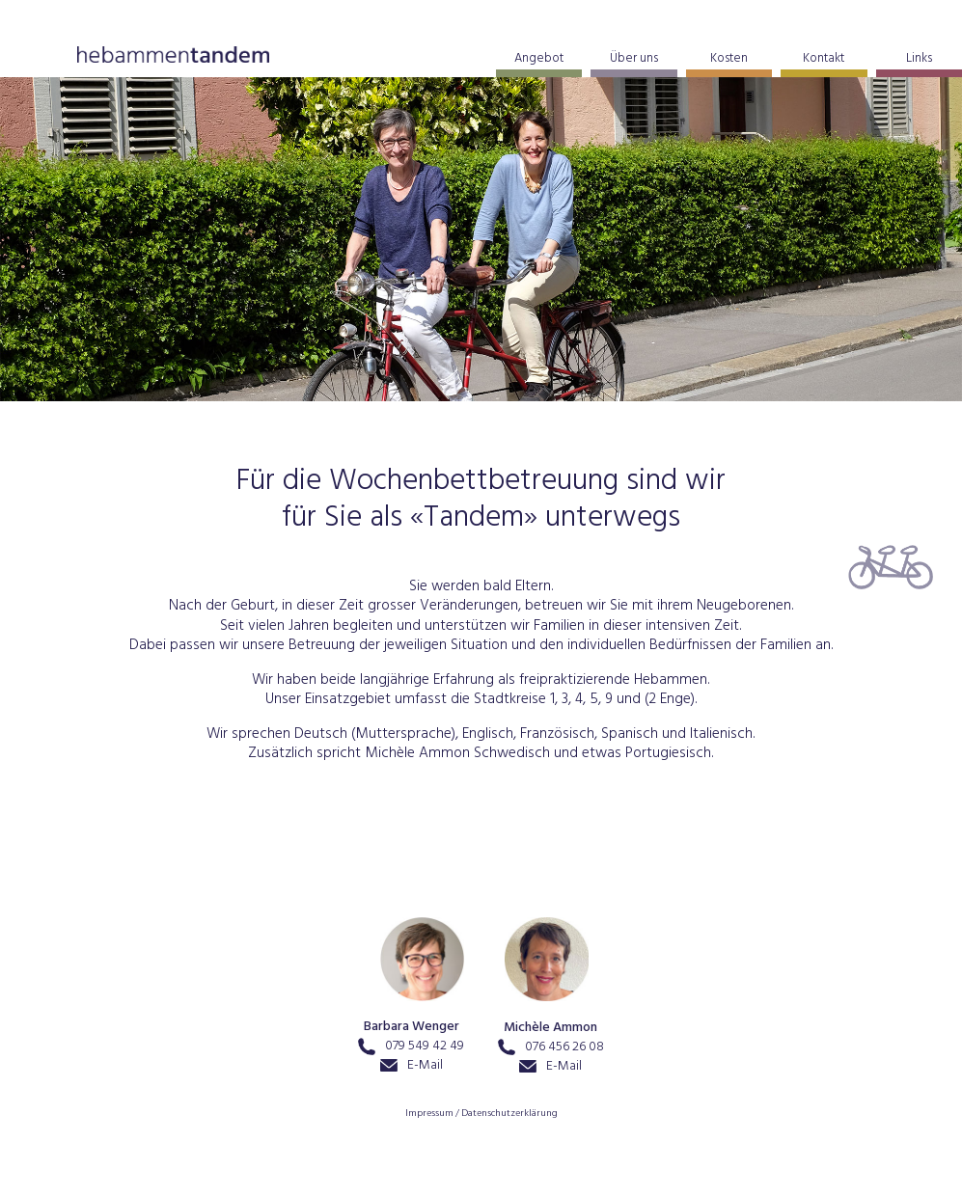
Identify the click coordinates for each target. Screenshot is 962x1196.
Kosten (729, 59)
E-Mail (411, 1066)
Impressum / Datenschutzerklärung (481, 1114)
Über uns (634, 59)
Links (919, 59)
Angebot (538, 59)
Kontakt (823, 59)
